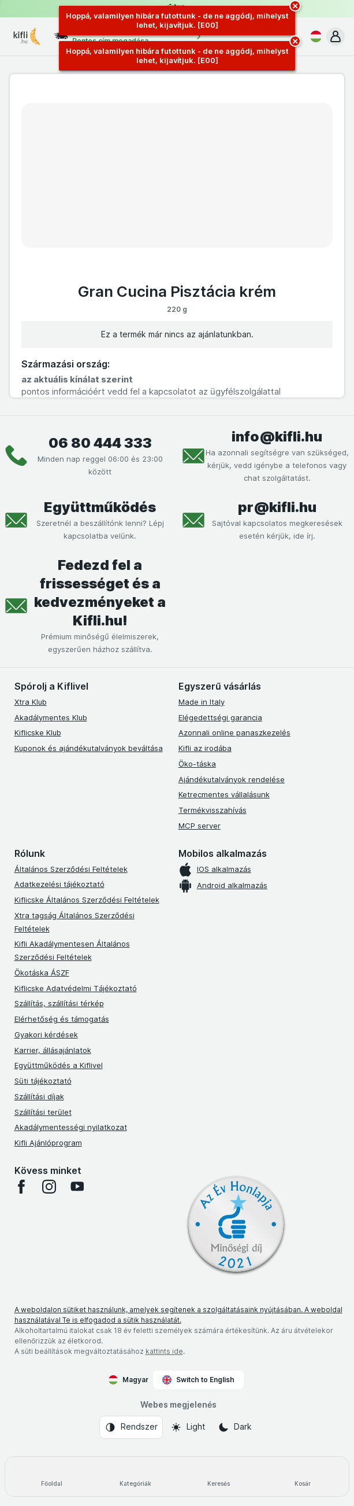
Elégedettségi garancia (220, 717)
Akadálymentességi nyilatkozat (70, 1127)
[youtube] (77, 1187)
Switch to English (198, 1380)
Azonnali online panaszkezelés (234, 732)
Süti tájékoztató (43, 1080)
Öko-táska (197, 763)
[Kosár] (302, 1476)
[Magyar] (313, 36)
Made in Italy (201, 701)
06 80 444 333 (100, 443)
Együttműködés (100, 507)
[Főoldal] (51, 1476)
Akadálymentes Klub (50, 717)
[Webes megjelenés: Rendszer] (131, 1427)
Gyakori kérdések (46, 1034)
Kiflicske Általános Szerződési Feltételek (86, 899)
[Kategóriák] (135, 1476)
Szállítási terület (43, 1112)
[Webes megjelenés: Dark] (235, 1427)
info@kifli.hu (277, 436)
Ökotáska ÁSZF (41, 972)
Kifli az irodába (205, 748)
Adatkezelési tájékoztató (59, 884)
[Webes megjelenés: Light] (187, 1427)
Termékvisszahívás (212, 810)
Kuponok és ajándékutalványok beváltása (88, 748)
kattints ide (164, 1351)
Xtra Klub (30, 701)
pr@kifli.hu (277, 507)
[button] (335, 36)
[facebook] (21, 1187)
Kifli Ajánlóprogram (48, 1142)
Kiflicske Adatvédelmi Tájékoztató (75, 988)
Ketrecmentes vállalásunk (224, 794)
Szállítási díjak (39, 1096)
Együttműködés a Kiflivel (58, 1065)
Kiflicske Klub (37, 732)
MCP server (199, 825)
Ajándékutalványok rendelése (231, 779)
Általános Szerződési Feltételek (71, 869)
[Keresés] (219, 1476)
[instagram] (49, 1187)
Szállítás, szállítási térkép (59, 1003)
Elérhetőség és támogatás (61, 1018)
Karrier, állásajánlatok (52, 1050)
